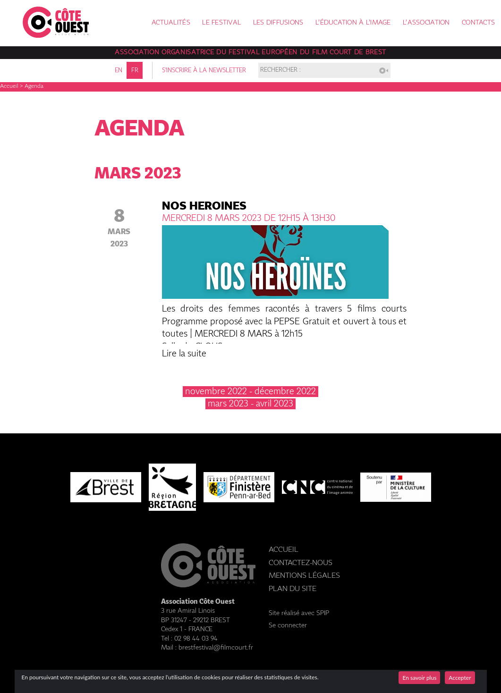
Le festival (221, 23)
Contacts (478, 23)
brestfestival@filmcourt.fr (215, 647)
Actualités (171, 23)
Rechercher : (280, 71)
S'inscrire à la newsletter (204, 70)
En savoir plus (419, 677)
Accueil (9, 86)
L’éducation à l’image (353, 23)
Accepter (460, 677)
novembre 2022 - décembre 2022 (250, 391)
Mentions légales (304, 576)
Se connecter (288, 625)
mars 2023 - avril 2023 (250, 403)
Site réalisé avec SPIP (299, 613)
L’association (426, 23)
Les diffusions (278, 23)
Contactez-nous (300, 563)
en (118, 71)
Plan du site (292, 589)
